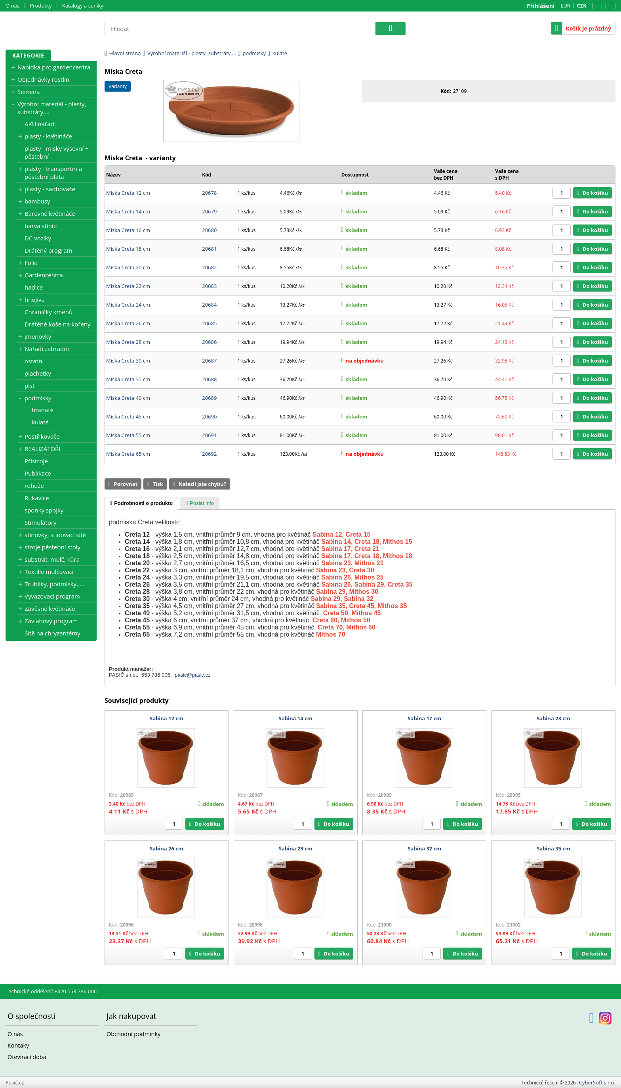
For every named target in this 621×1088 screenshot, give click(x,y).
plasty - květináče (48, 136)
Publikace (38, 473)
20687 (209, 360)
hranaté (42, 410)
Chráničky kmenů (48, 312)
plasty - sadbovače (50, 189)
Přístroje (36, 461)
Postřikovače (42, 436)
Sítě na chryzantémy (52, 633)
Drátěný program (48, 250)
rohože (34, 485)
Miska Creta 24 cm (128, 304)
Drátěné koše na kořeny (58, 324)
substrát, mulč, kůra (52, 559)
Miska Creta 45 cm (128, 416)
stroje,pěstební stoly (52, 547)
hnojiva (35, 299)
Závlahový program (51, 621)
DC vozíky (38, 238)
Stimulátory (41, 522)
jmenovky (38, 336)
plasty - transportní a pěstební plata (53, 172)
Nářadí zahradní (47, 349)
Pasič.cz (51, 28)
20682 (209, 267)
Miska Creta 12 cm (128, 192)
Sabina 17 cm (424, 718)
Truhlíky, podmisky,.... (54, 584)
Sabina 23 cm (553, 718)
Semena (28, 92)
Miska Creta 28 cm (128, 341)
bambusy (37, 201)
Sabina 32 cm (424, 848)
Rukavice (37, 498)
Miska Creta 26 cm (128, 323)
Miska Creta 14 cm (128, 211)
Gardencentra (44, 275)
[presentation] (141, 503)
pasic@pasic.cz (193, 675)
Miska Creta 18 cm (128, 248)
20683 (209, 286)
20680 (209, 230)
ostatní (34, 361)
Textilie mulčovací (49, 572)
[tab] (141, 503)
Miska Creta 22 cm (128, 286)
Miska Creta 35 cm (128, 379)
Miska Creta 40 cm (128, 397)
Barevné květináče (50, 213)
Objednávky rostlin (43, 79)
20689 (209, 397)
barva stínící (41, 226)
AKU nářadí (40, 124)
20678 (209, 192)
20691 (209, 435)
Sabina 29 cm (295, 848)
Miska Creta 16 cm (128, 230)
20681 (209, 248)
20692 (209, 453)
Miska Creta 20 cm (128, 267)
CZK (582, 5)
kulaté (40, 422)
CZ (595, 6)
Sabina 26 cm (166, 848)
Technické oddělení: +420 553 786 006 (51, 991)
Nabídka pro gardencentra (53, 67)
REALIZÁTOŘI (43, 449)
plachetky (38, 373)
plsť (29, 386)
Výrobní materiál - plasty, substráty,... (51, 108)
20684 (209, 304)
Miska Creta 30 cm (128, 360)
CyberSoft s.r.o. (597, 1082)
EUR (565, 5)
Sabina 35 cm (553, 848)
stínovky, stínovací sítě (55, 535)
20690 (209, 416)
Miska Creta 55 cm (128, 435)
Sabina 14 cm (295, 718)
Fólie (31, 263)
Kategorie (28, 55)
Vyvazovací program (52, 596)
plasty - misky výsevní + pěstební (57, 152)
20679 (209, 211)
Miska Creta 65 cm (128, 453)
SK (609, 6)
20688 (209, 379)
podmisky (38, 398)
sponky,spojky (44, 510)
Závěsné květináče (50, 608)
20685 (209, 323)
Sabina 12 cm (166, 718)
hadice (34, 287)
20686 (209, 341)
